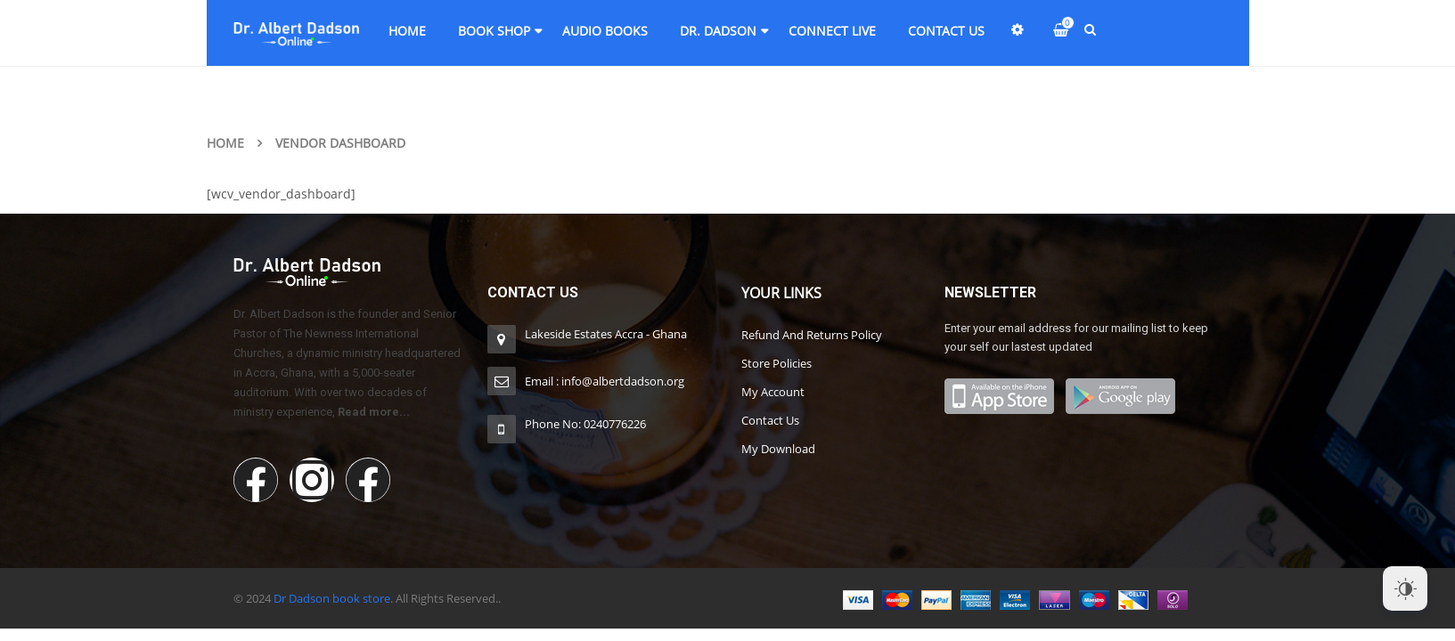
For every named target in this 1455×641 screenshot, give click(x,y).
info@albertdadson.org (622, 381)
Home (225, 142)
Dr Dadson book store (332, 598)
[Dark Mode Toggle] (1405, 588)
